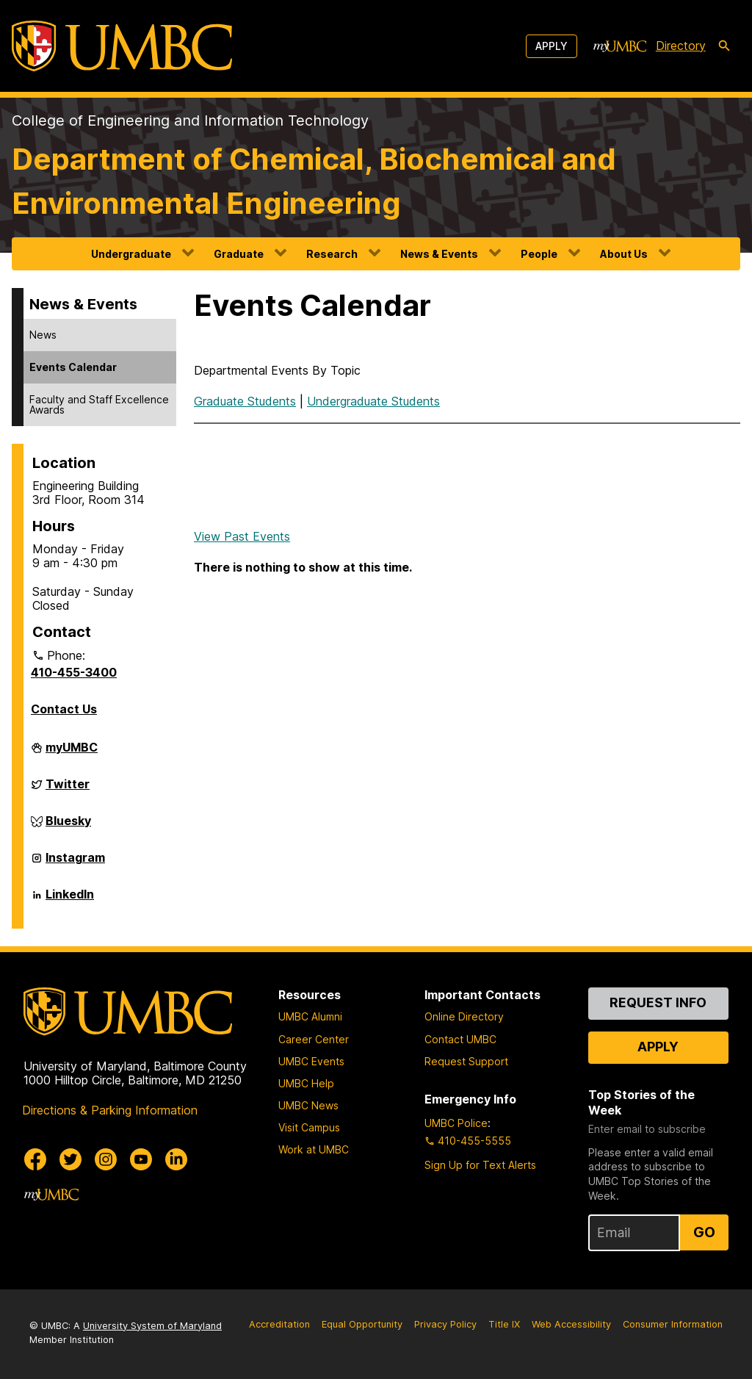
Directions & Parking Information (110, 1110)
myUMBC (72, 753)
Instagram (75, 863)
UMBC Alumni (310, 1016)
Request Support (466, 1061)
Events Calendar (73, 367)
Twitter (68, 789)
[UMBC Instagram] (106, 1159)
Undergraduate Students (373, 401)
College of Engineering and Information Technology (190, 120)
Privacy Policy (445, 1324)
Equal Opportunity (362, 1324)
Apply (551, 46)
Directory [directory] (681, 45)
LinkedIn (70, 900)
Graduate (239, 254)
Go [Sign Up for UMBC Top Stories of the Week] (704, 1232)
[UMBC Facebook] (35, 1159)
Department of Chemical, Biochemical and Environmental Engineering (314, 181)
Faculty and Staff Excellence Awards (99, 404)
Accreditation (279, 1324)
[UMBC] (122, 46)
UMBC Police (456, 1123)
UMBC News (308, 1105)
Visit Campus (309, 1127)
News (43, 334)
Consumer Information (673, 1324)
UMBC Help (306, 1083)
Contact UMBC (460, 1039)
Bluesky (68, 826)
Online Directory (464, 1016)
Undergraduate (131, 254)
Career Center (313, 1039)
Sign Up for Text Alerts (480, 1165)
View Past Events (242, 536)
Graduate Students (245, 401)
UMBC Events (311, 1061)
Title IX (504, 1324)
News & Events (439, 254)
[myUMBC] (620, 46)
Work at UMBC (313, 1149)
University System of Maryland (152, 1325)
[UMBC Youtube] (141, 1159)
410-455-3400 (74, 672)
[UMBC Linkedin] (176, 1159)
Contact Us (64, 709)
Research (332, 254)
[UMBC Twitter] (70, 1159)
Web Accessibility (571, 1324)
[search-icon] (724, 46)
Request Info (658, 1002)
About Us (624, 254)
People (539, 254)
